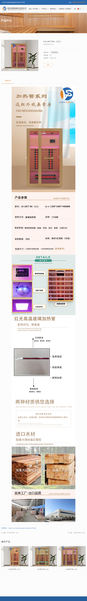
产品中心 (45, 9)
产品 (5, 26)
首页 (30, 9)
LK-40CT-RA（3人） (79, 533)
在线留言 (62, 9)
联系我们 (68, 9)
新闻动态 (54, 9)
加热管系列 (11, 26)
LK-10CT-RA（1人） (13, 533)
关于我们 (36, 9)
